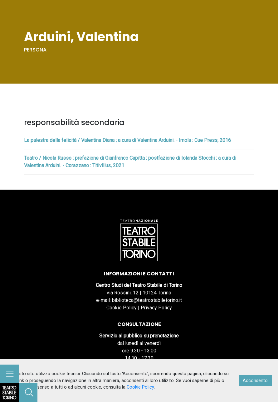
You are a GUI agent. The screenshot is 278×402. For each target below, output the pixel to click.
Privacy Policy (156, 308)
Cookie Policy (121, 308)
